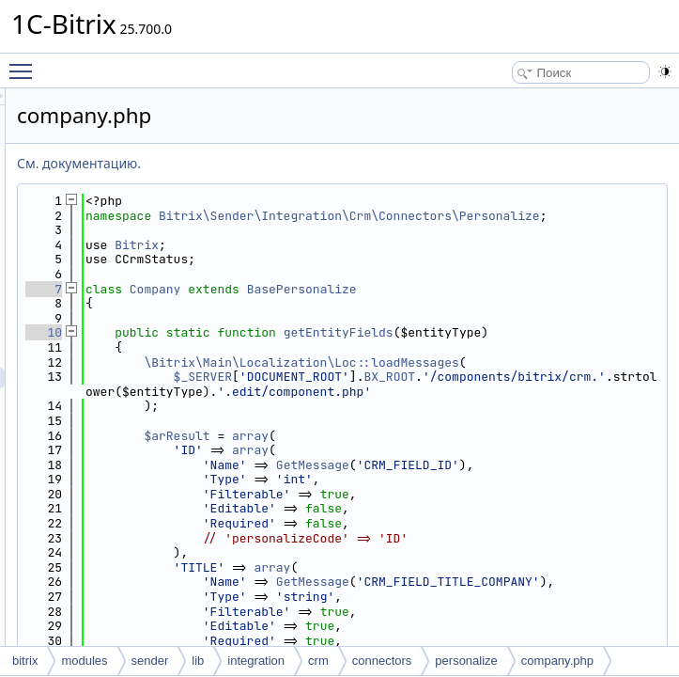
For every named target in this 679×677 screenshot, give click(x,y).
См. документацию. (314, 163)
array (485, 494)
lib (198, 660)
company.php (557, 660)
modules (84, 660)
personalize (466, 660)
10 (278, 347)
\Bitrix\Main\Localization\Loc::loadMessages (488, 399)
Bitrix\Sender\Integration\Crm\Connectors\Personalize (488, 223)
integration (256, 660)
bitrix (25, 660)
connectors (382, 660)
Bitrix (371, 259)
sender (150, 660)
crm (318, 660)
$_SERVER (438, 421)
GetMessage (547, 523)
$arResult (411, 494)
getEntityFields (573, 347)
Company (390, 303)
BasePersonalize (537, 303)
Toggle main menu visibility (25, 63)
